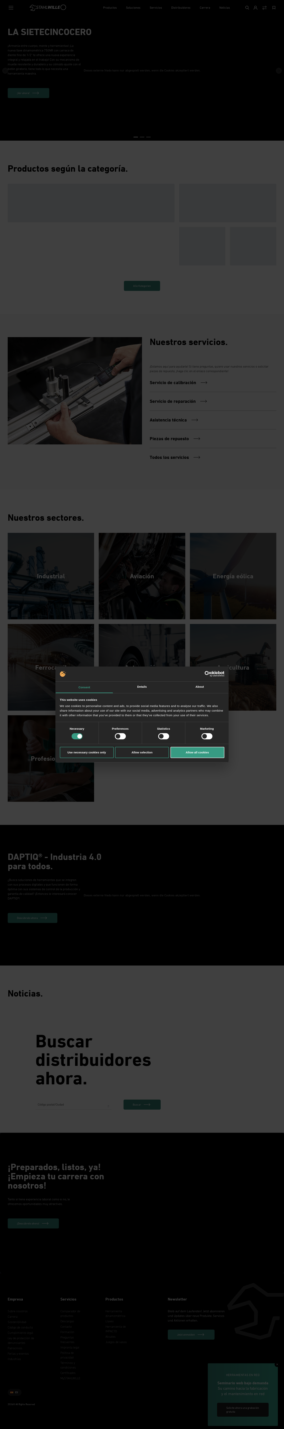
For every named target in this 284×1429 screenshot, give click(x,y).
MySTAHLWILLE (70, 1378)
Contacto (66, 1326)
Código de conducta (20, 1327)
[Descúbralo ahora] (32, 918)
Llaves (109, 1321)
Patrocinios (15, 1348)
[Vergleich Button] (264, 8)
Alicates (110, 1336)
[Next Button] (279, 71)
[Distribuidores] (180, 7)
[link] (142, 1105)
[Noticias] (224, 7)
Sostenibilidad (17, 1322)
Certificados (68, 1372)
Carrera (13, 1316)
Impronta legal (69, 1347)
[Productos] (110, 7)
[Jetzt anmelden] (191, 1335)
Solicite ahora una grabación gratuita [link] (242, 1409)
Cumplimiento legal (20, 1332)
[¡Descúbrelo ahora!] (33, 1223)
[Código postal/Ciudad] (73, 1106)
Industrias (14, 1359)
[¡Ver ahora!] (28, 93)
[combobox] (73, 1106)
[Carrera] (205, 7)
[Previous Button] (5, 71)
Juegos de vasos (116, 1342)
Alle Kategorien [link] (142, 285)
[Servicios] (156, 7)
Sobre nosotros (18, 1311)
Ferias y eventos (18, 1353)
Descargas (67, 1321)
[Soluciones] (133, 7)
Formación (67, 1332)
